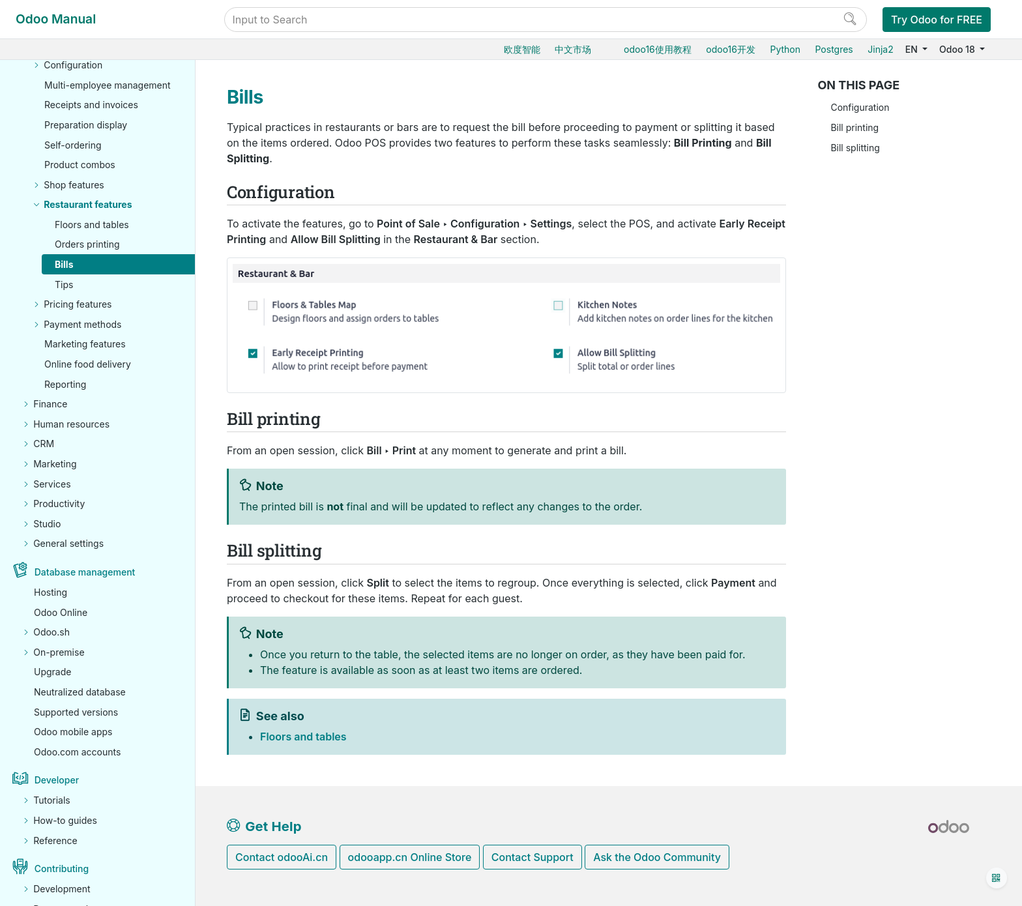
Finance (50, 403)
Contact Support (532, 857)
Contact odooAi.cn (281, 857)
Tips (64, 284)
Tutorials (51, 800)
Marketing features (85, 343)
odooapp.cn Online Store (410, 857)
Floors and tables (92, 224)
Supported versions (76, 712)
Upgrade (52, 671)
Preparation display (85, 124)
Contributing (62, 868)
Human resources (71, 424)
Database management (85, 571)
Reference (55, 840)
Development (61, 888)
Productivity (59, 503)
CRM (43, 443)
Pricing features (77, 304)
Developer (57, 779)
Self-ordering (73, 145)
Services (51, 484)
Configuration (73, 64)
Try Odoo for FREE (936, 19)
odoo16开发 (730, 49)
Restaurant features (88, 204)
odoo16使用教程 (658, 49)
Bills (64, 264)
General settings (68, 543)
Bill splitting (854, 147)
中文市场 (573, 49)
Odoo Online (60, 612)
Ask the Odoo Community (657, 857)
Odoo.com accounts (77, 751)
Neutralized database (80, 691)
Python (785, 49)
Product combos (79, 164)
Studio (47, 523)
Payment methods (82, 324)
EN (912, 49)
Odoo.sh (51, 631)
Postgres (834, 49)
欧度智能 (522, 49)
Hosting (50, 592)
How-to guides (65, 820)
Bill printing (854, 127)
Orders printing (87, 244)
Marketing (54, 463)
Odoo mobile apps (73, 731)
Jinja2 (880, 49)
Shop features (74, 184)
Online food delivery (87, 364)
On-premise (58, 652)
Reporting (65, 384)
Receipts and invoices (91, 104)
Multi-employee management (107, 85)
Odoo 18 (958, 49)
